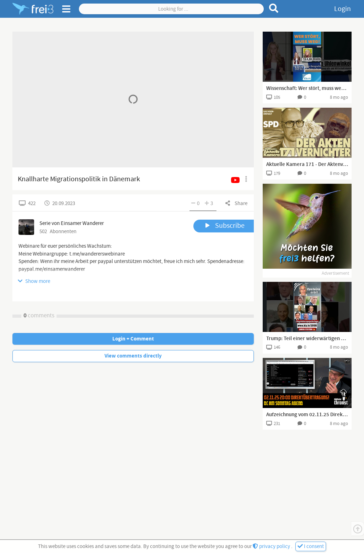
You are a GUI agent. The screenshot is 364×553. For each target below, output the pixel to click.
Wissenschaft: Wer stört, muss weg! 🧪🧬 (307, 88)
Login (342, 9)
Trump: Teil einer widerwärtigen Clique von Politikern (307, 338)
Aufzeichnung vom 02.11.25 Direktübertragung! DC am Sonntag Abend (307, 414)
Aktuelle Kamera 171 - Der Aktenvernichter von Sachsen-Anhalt (307, 164)
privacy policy (272, 546)
